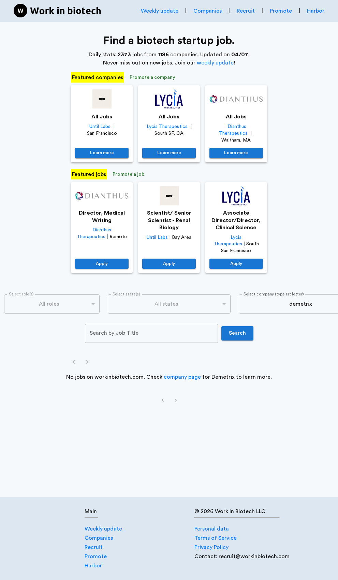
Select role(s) (21, 294)
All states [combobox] (166, 304)
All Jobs (101, 116)
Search (237, 333)
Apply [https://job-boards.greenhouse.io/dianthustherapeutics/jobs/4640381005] (102, 264)
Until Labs (100, 126)
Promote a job (128, 174)
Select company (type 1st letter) (274, 294)
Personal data (211, 529)
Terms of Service (215, 538)
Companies (207, 11)
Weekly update (159, 11)
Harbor (315, 11)
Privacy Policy (211, 547)
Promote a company (152, 77)
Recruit (246, 11)
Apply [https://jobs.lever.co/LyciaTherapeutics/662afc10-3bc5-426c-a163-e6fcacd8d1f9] (236, 264)
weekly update (215, 63)
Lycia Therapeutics (167, 126)
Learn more (102, 153)
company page (182, 377)
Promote (281, 11)
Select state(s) (126, 294)
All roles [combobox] (49, 304)
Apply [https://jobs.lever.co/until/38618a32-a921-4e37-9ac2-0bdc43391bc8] (169, 264)
